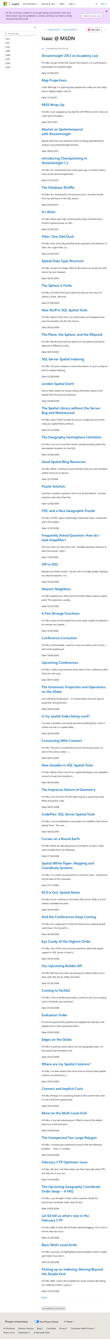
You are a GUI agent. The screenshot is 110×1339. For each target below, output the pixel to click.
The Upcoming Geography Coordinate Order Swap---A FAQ (71, 1188)
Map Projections (54, 80)
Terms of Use (9, 1332)
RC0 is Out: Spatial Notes (61, 892)
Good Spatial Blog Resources (64, 461)
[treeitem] (20, 39)
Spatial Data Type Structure (63, 260)
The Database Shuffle (58, 187)
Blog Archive (54, 29)
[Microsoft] (5, 4)
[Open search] (96, 3)
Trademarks (23, 1332)
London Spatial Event (58, 383)
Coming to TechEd (56, 990)
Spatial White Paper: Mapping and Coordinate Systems (68, 865)
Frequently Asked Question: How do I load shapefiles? (70, 537)
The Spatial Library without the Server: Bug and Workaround (71, 410)
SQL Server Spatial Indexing (63, 359)
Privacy (62, 1328)
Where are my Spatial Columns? (66, 1064)
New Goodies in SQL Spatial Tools (67, 765)
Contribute (51, 1328)
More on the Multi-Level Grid (64, 1113)
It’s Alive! (49, 211)
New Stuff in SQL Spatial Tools (65, 310)
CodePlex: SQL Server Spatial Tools (68, 814)
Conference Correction (59, 637)
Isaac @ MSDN (69, 29)
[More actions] (105, 29)
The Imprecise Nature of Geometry (69, 789)
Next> (45, 1297)
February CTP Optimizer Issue (65, 1162)
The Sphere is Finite (57, 285)
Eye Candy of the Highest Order (66, 941)
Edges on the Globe (57, 1039)
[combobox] (19, 33)
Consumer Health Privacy (82, 1328)
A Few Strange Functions (61, 613)
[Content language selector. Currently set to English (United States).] (16, 1321)
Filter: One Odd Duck (58, 236)
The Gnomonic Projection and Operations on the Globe (74, 689)
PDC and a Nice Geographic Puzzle (68, 510)
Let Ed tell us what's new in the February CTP (65, 1217)
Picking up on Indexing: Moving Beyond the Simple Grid (72, 1271)
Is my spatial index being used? (66, 716)
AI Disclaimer (9, 1328)
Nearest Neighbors (56, 588)
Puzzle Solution (53, 486)
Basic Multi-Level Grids (59, 1244)
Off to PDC (50, 564)
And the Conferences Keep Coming (69, 916)
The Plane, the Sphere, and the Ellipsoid (72, 334)
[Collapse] (35, 27)
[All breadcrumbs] (44, 29)
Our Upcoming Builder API (62, 965)
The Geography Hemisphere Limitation (72, 437)
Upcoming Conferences (60, 662)
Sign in (104, 3)
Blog (39, 1328)
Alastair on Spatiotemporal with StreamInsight (62, 131)
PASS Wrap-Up (53, 104)
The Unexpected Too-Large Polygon (69, 1137)
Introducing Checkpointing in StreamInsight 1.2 (64, 160)
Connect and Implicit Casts (62, 1088)
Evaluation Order (54, 1015)
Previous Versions (26, 1328)
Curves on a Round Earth (61, 838)
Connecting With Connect (62, 740)
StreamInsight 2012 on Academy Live (70, 55)
